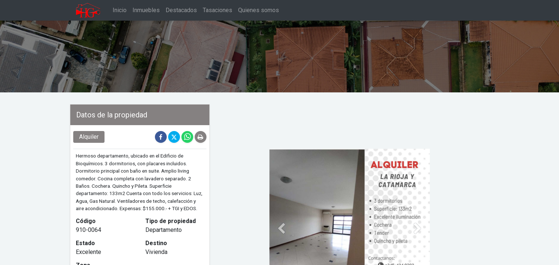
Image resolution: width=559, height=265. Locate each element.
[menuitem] (120, 10)
